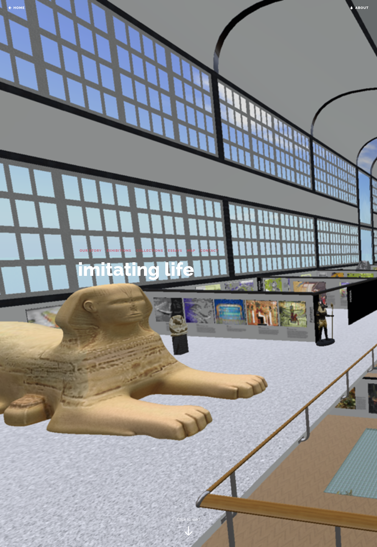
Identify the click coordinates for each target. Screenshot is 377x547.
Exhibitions (119, 251)
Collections (149, 251)
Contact (209, 251)
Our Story (91, 251)
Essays (175, 251)
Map (191, 251)
